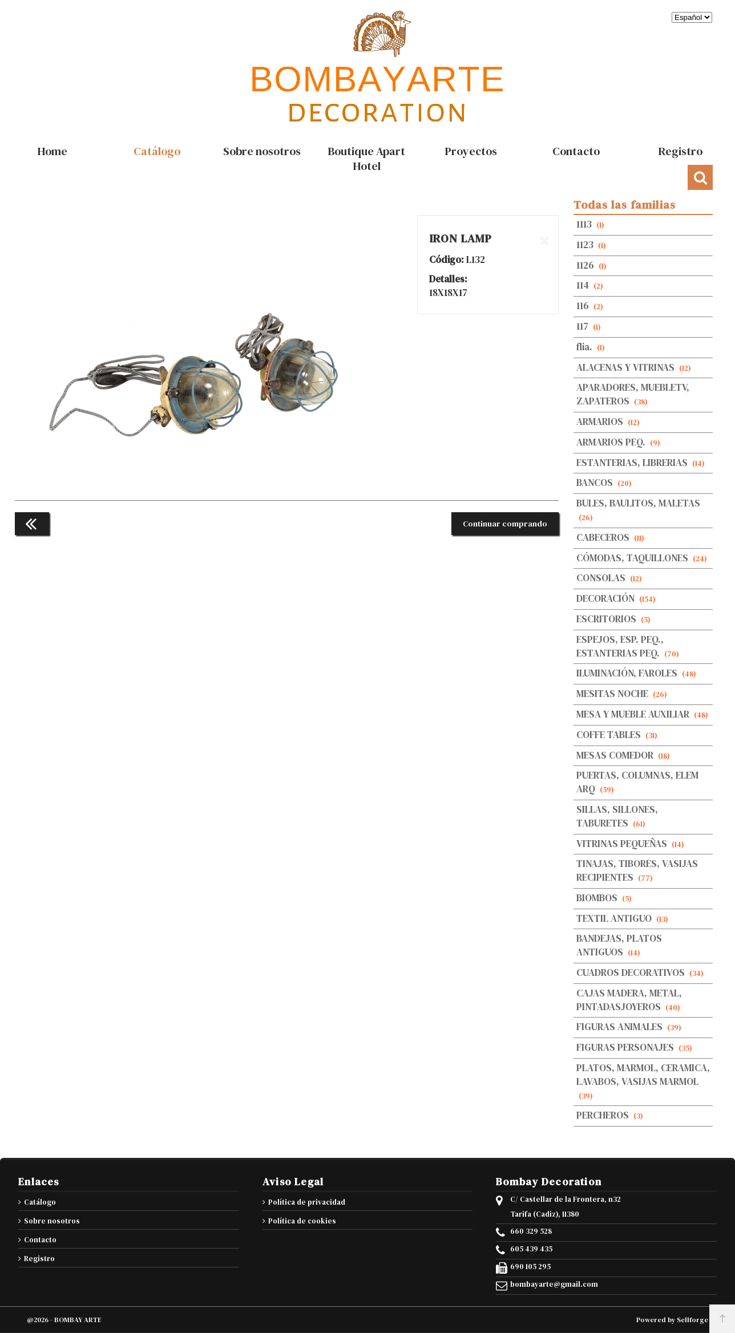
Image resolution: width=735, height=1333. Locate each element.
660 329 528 (531, 1231)
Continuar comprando (505, 523)
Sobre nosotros (52, 1221)
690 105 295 (530, 1266)
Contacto (40, 1240)
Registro (39, 1258)
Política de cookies (302, 1221)
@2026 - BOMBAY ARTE (64, 1319)
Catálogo (40, 1202)
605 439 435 (531, 1249)
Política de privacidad (306, 1202)
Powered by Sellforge (672, 1319)
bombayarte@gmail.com (554, 1284)
